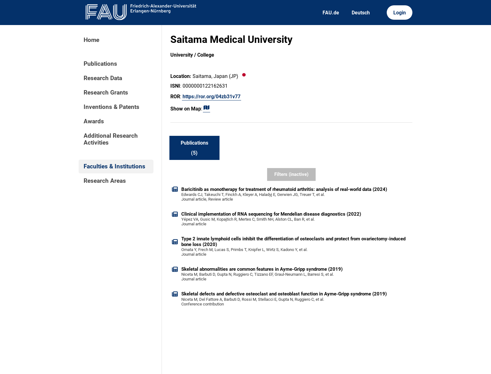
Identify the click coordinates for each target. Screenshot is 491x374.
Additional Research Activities (111, 139)
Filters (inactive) (291, 174)
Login (399, 13)
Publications (100, 63)
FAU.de (331, 13)
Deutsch (361, 13)
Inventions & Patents (111, 107)
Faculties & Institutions (114, 166)
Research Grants (106, 92)
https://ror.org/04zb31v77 (211, 97)
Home (91, 40)
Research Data (103, 78)
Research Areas (105, 180)
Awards (94, 121)
